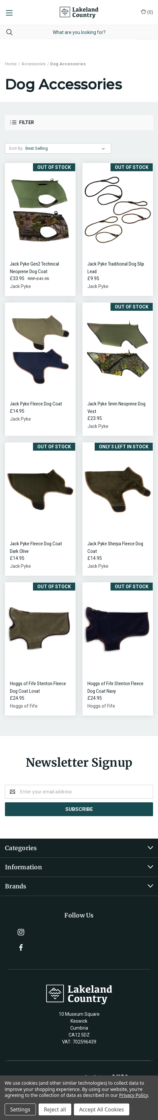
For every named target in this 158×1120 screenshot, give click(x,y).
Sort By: (16, 148)
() (147, 12)
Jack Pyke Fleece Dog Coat (36, 404)
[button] (79, 122)
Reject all (55, 1109)
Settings (20, 1109)
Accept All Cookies (101, 1109)
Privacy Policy (133, 1095)
